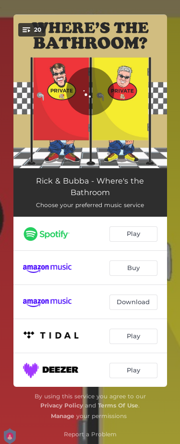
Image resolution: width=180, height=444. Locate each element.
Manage (62, 415)
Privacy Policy (61, 405)
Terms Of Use (118, 405)
